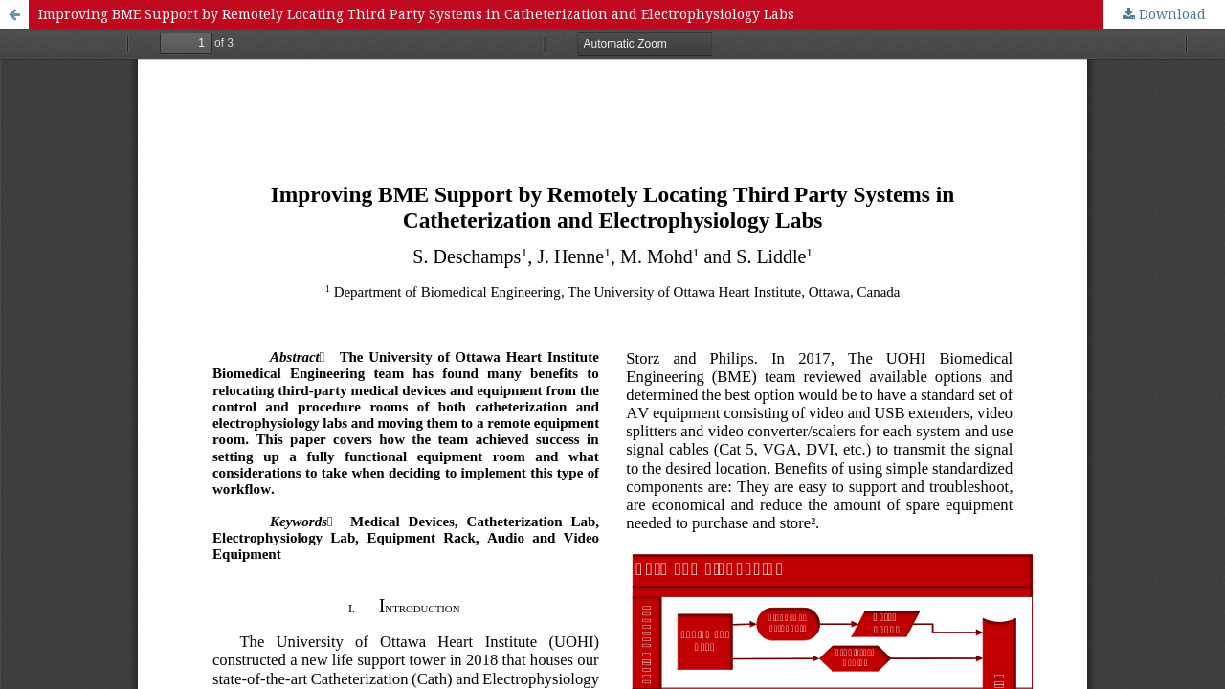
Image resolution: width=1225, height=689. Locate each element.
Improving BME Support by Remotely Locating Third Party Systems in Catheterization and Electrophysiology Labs (416, 14)
